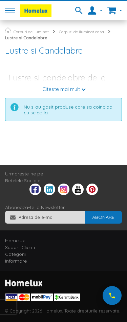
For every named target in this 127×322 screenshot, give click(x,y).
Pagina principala (8, 30)
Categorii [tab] (15, 254)
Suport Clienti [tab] (20, 247)
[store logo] (35, 10)
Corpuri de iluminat (31, 31)
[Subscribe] (103, 217)
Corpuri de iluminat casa (81, 31)
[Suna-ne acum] (112, 295)
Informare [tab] (16, 261)
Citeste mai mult (61, 89)
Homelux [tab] (15, 241)
